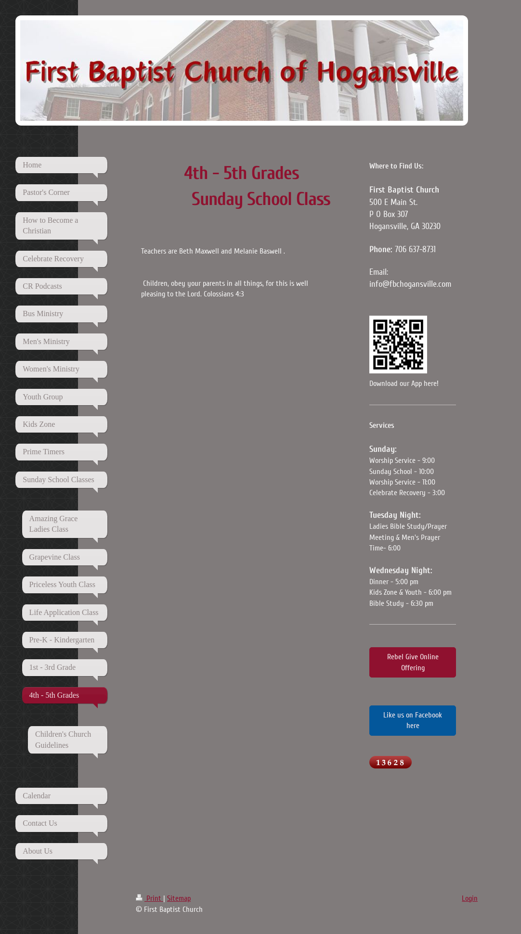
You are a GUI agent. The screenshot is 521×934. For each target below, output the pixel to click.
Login (470, 898)
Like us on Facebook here (412, 720)
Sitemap (179, 898)
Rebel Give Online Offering (413, 662)
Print (149, 898)
